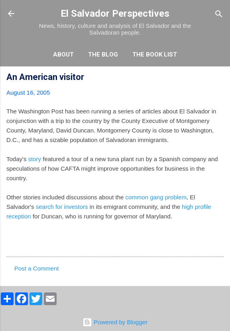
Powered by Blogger (115, 322)
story (34, 159)
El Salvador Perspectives (115, 13)
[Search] (219, 14)
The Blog (103, 54)
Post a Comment (36, 268)
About (63, 54)
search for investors (62, 206)
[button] (219, 78)
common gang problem (156, 197)
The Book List (154, 54)
